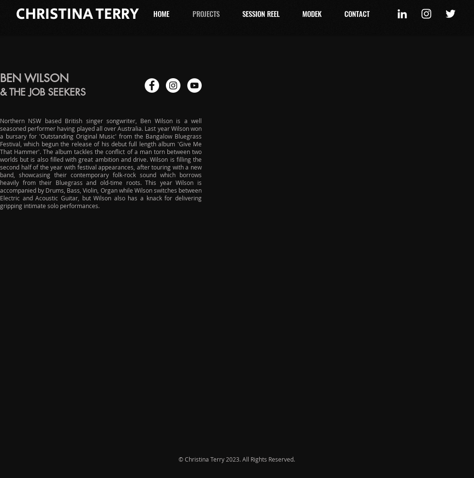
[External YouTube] (348, 141)
